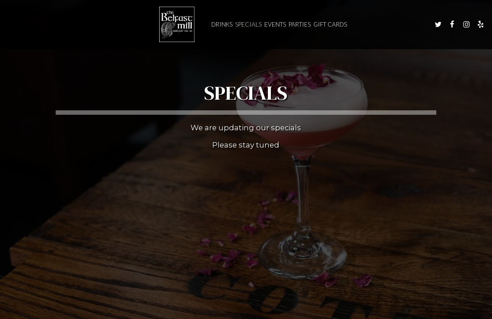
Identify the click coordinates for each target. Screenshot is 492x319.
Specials (248, 24)
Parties (300, 24)
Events (275, 24)
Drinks (222, 24)
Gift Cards (330, 24)
